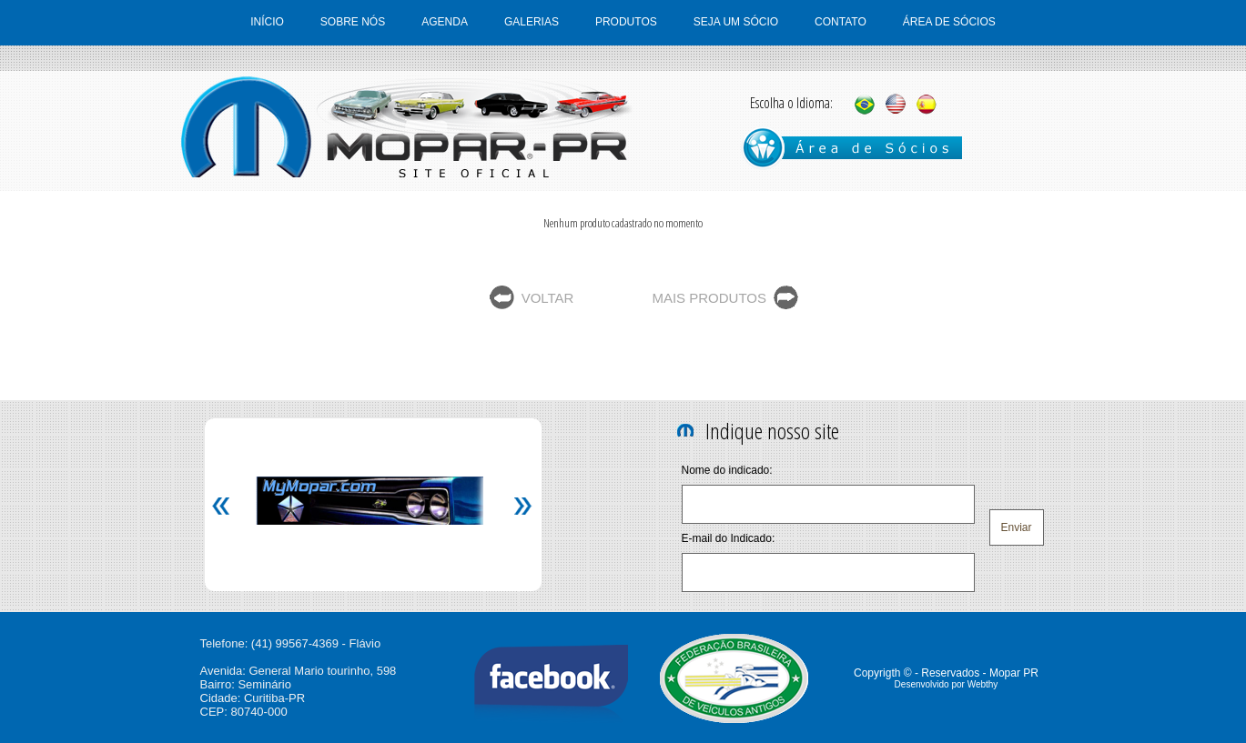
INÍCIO (267, 21)
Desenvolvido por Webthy (946, 684)
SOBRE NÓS (352, 21)
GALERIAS (531, 21)
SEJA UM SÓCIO (736, 21)
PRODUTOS (626, 21)
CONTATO (840, 21)
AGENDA (444, 21)
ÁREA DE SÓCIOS (949, 21)
